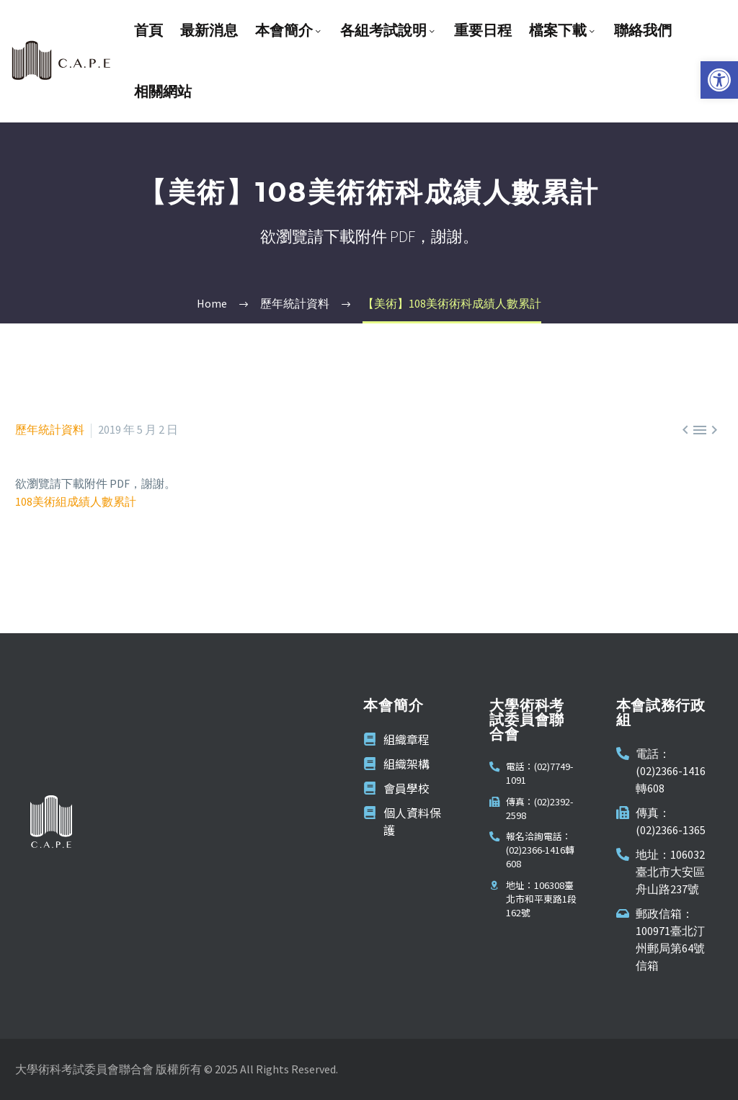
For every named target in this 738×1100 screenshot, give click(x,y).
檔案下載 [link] (563, 30)
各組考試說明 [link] (388, 30)
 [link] (685, 430)
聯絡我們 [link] (643, 30)
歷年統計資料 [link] (49, 429)
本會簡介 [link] (289, 30)
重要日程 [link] (483, 30)
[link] (719, 80)
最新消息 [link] (209, 30)
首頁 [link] (148, 30)
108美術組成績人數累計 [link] (75, 501)
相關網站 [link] (163, 91)
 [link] (714, 430)
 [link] (699, 430)
